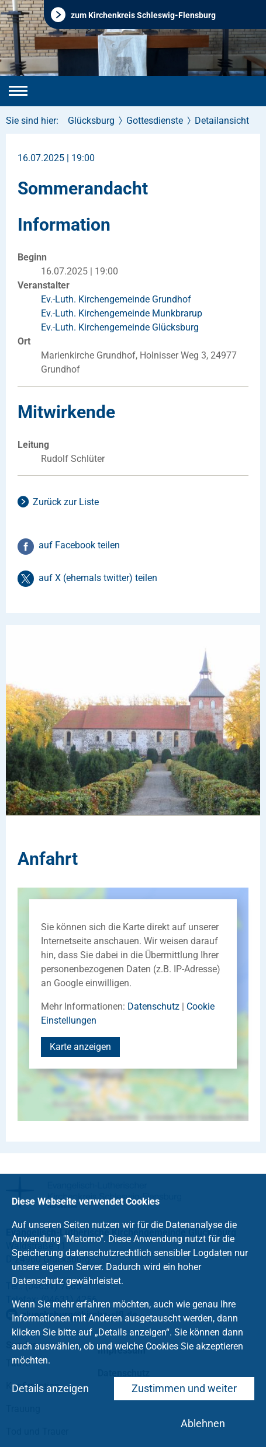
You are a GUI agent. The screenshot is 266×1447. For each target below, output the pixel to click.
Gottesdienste (154, 120)
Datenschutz (153, 1006)
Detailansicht (222, 120)
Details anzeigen (50, 1388)
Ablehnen (203, 1423)
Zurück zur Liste (66, 501)
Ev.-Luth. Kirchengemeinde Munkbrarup (121, 313)
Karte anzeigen (80, 1046)
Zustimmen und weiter (184, 1388)
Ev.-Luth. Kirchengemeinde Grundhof (116, 299)
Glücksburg (91, 120)
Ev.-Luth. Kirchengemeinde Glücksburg (120, 327)
